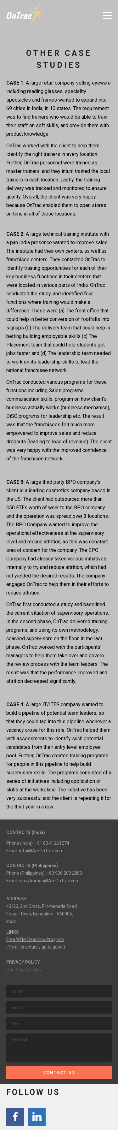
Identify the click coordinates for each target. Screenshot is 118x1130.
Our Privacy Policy (24, 969)
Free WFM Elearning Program (35, 939)
